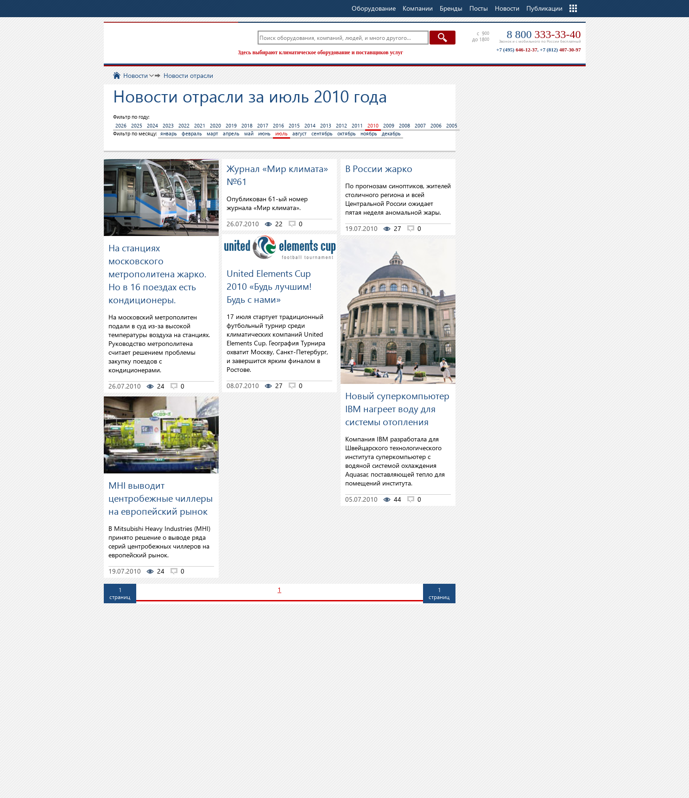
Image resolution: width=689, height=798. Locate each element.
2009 (388, 125)
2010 (373, 125)
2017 (262, 125)
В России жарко (378, 167)
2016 (278, 125)
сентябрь (322, 133)
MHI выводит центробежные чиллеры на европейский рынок (160, 497)
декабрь (391, 133)
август (299, 133)
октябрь (346, 133)
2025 (136, 125)
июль (281, 133)
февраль (192, 133)
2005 (451, 125)
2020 (215, 125)
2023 (168, 125)
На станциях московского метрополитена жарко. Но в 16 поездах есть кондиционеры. (157, 273)
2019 (231, 125)
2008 (404, 125)
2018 (247, 125)
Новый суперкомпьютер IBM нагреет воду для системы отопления (397, 408)
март (212, 133)
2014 (310, 125)
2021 (199, 125)
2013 (325, 125)
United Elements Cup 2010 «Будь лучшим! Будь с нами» (269, 285)
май (248, 133)
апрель (231, 133)
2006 (436, 125)
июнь (264, 133)
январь (168, 133)
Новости (507, 8)
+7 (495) (516, 49)
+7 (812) (560, 49)
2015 (294, 125)
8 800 (544, 34)
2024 (152, 125)
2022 (184, 125)
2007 (420, 125)
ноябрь (368, 133)
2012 (341, 125)
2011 (357, 125)
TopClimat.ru (168, 42)
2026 (120, 125)
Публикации (544, 8)
